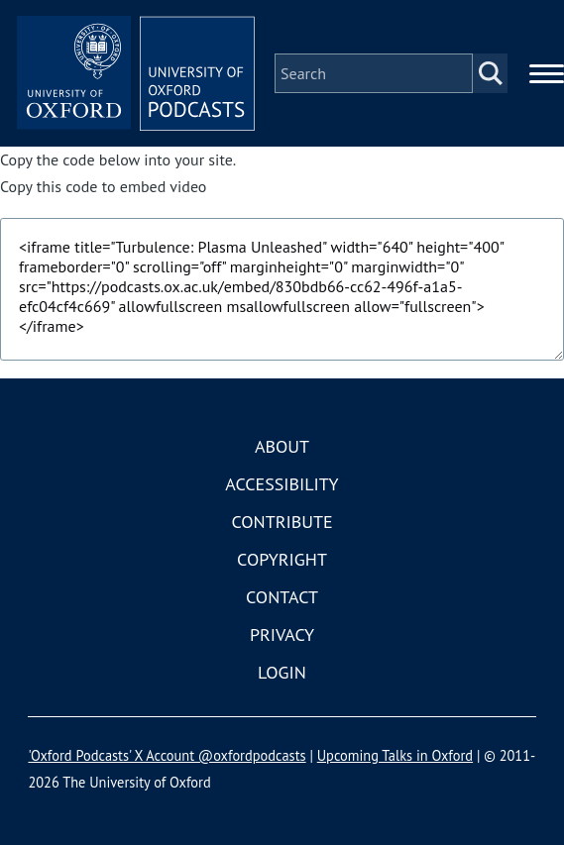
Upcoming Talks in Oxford (395, 755)
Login (282, 672)
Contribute (281, 521)
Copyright (282, 559)
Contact (282, 596)
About (282, 446)
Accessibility (281, 484)
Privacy (282, 634)
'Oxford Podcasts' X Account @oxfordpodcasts (166, 755)
